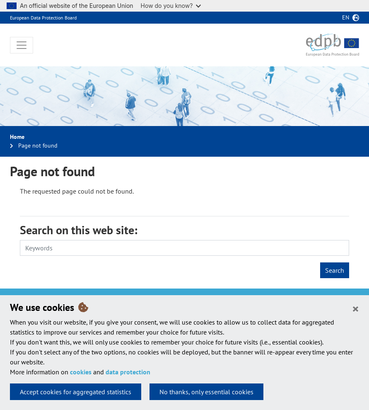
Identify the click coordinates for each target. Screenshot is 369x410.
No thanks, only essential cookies (206, 392)
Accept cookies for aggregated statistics (75, 392)
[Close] (355, 308)
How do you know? (171, 5)
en (345, 17)
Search (334, 270)
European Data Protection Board (43, 18)
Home (17, 137)
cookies (81, 372)
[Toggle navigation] (21, 45)
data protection (128, 372)
